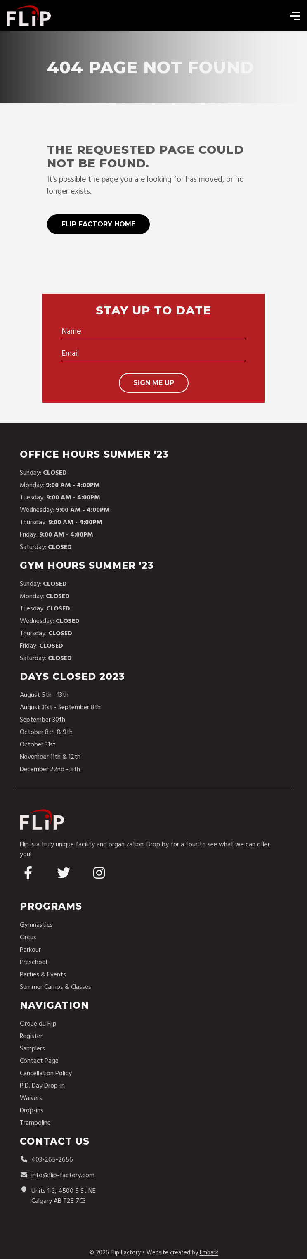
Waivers (31, 1098)
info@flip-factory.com (57, 1175)
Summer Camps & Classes (55, 987)
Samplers (32, 1048)
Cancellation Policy (46, 1073)
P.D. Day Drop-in (42, 1086)
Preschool (33, 962)
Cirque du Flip (38, 1024)
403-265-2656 (46, 1159)
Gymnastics (36, 925)
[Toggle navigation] (292, 16)
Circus (28, 937)
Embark (209, 1253)
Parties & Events (43, 974)
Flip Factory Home (98, 224)
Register (31, 1036)
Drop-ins (31, 1110)
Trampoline (35, 1123)
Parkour (30, 950)
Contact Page (39, 1061)
